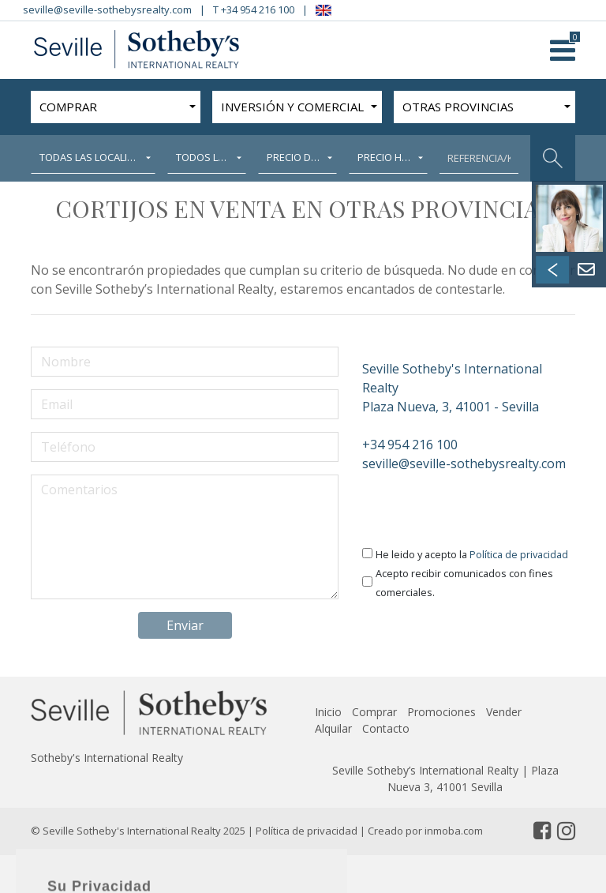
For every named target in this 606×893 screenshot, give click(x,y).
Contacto (386, 728)
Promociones (441, 711)
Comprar (374, 711)
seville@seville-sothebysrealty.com (107, 9)
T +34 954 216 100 (253, 9)
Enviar (185, 625)
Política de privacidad (518, 554)
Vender (504, 711)
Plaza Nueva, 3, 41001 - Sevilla (468, 387)
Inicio (328, 711)
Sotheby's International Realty (107, 757)
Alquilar (333, 728)
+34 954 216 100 (410, 444)
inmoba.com (454, 831)
